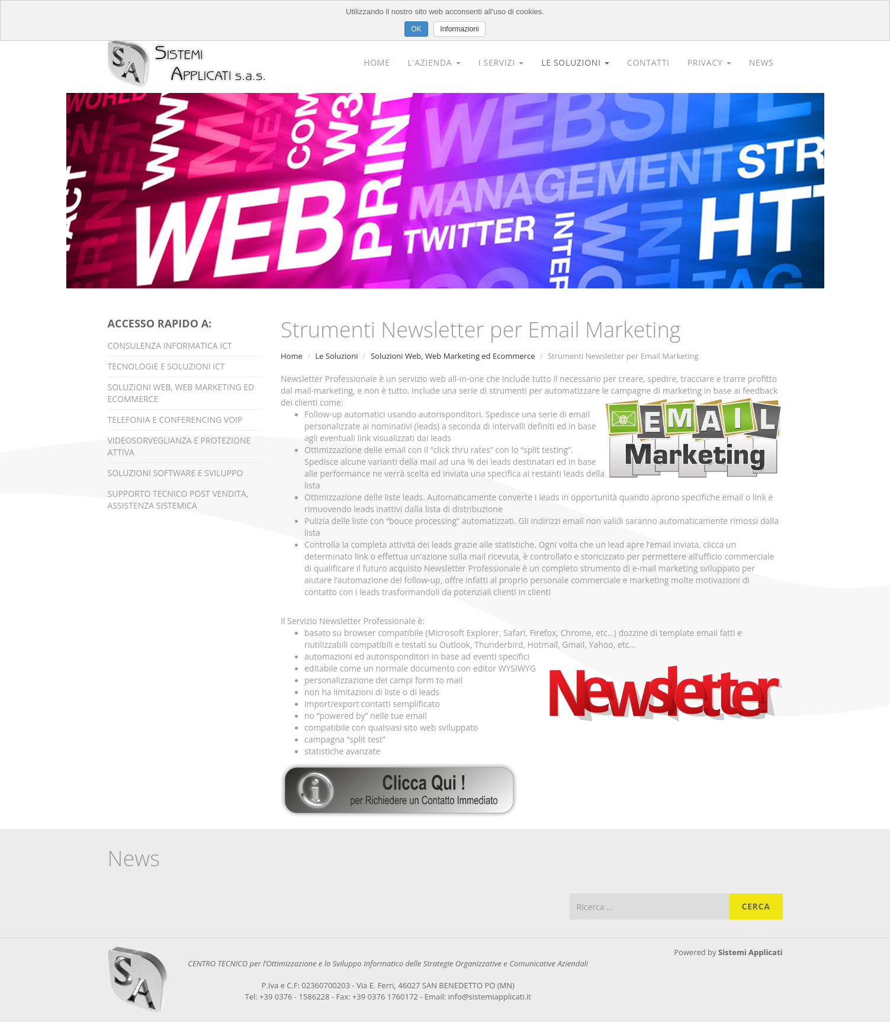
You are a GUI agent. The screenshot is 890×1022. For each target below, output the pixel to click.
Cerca (755, 906)
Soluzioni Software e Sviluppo (175, 472)
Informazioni (459, 29)
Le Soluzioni (575, 62)
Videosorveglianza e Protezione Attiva (179, 446)
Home (377, 62)
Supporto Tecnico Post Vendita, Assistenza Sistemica (178, 499)
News (761, 62)
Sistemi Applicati (750, 952)
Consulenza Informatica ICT (170, 345)
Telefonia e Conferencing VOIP (175, 419)
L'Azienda (434, 62)
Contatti (648, 62)
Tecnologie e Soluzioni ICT (166, 366)
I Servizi (500, 62)
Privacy (709, 62)
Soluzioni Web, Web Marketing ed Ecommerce (181, 392)
